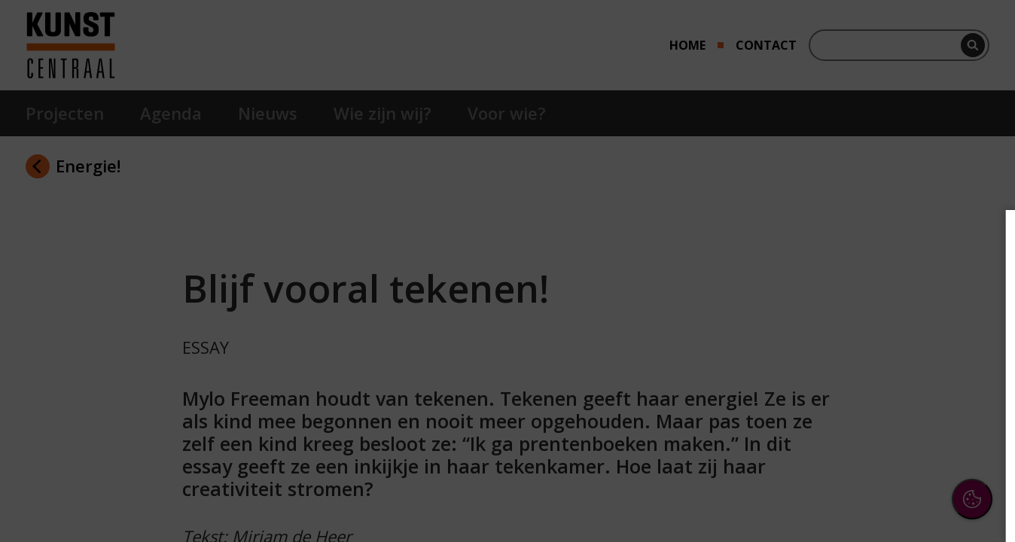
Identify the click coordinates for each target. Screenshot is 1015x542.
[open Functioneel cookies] (979, 358)
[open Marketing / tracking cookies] (979, 403)
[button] (872, 356)
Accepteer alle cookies (887, 458)
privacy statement (839, 307)
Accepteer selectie (887, 502)
